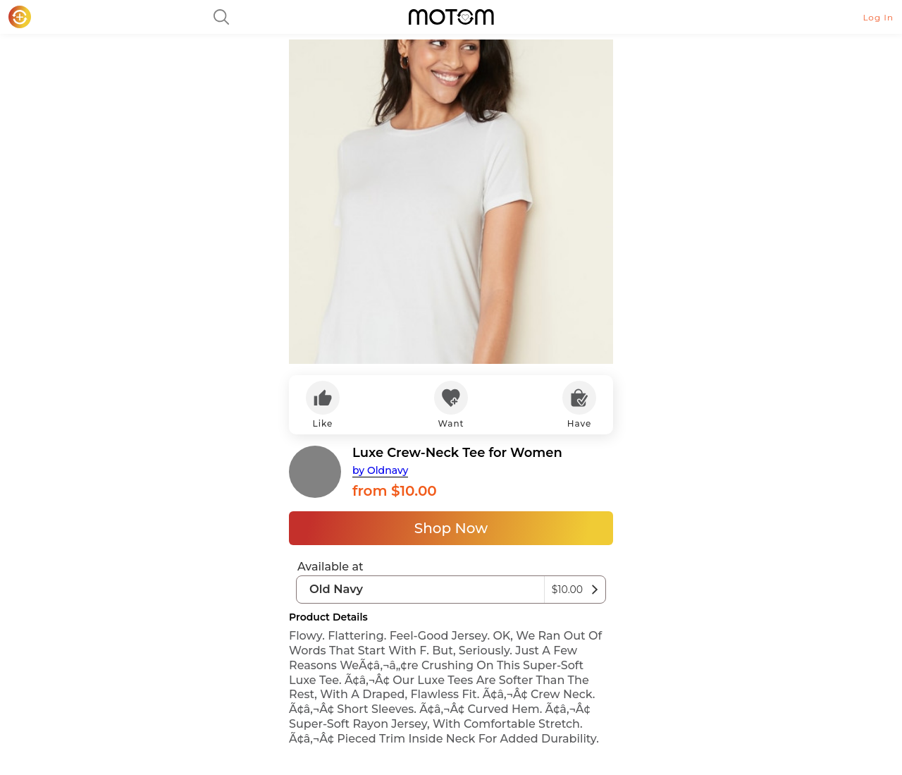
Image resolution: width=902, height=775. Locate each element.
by (380, 470)
